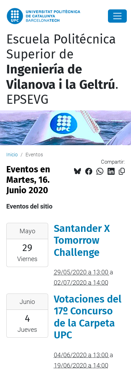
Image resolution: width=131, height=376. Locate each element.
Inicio (12, 154)
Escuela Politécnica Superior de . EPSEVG (62, 69)
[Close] (117, 16)
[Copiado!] (122, 171)
